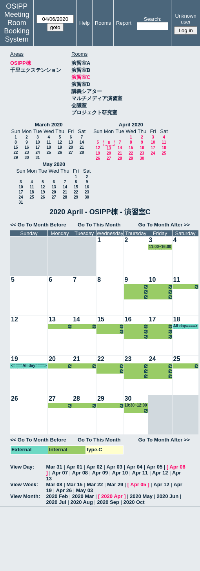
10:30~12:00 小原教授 (137, 291)
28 (82, 152)
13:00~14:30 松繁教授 (186, 286)
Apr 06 (177, 467)
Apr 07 (60, 473)
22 (15, 152)
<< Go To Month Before (38, 225)
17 (37, 147)
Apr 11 (140, 473)
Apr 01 (74, 467)
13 (71, 142)
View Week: (24, 484)
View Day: (22, 467)
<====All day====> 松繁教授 (29, 366)
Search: (153, 19)
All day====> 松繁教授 (185, 326)
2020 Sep (108, 502)
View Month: (25, 496)
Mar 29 (115, 484)
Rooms (103, 23)
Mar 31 (54, 467)
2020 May (141, 496)
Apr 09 (100, 473)
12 (60, 142)
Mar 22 (95, 484)
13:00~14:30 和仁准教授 (161, 291)
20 (71, 147)
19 (60, 147)
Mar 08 (54, 484)
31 (37, 157)
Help (84, 23)
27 (71, 152)
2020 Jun (168, 496)
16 (26, 147)
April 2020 (131, 125)
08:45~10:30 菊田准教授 (161, 286)
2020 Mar (83, 496)
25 (49, 152)
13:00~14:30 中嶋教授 (85, 326)
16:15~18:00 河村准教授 (110, 331)
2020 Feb (57, 496)
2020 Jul (56, 502)
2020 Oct (133, 502)
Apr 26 (64, 490)
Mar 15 (74, 484)
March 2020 (49, 125)
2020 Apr (111, 496)
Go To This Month (99, 225)
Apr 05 (154, 467)
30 (26, 157)
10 (37, 142)
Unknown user (185, 19)
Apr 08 (80, 473)
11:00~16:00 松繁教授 (160, 247)
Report (123, 23)
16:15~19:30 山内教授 (137, 296)
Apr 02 (94, 467)
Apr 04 (134, 467)
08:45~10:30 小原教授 (137, 286)
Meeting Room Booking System (16, 27)
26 (60, 152)
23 (26, 152)
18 (49, 147)
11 (49, 142)
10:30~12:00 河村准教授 (110, 326)
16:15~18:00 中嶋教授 (161, 296)
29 (15, 157)
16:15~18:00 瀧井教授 (61, 326)
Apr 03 (114, 467)
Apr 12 (160, 473)
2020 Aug (82, 502)
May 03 (84, 490)
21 (82, 147)
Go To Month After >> (164, 225)
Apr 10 (120, 473)
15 (15, 147)
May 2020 (53, 164)
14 (82, 142)
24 (37, 152)
